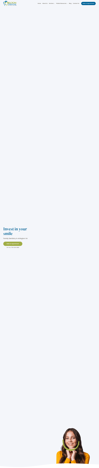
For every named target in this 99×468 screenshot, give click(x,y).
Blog (70, 3)
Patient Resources (62, 3)
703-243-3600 (15, 247)
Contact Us (76, 3)
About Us (45, 3)
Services (52, 3)
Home (39, 3)
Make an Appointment (88, 3)
